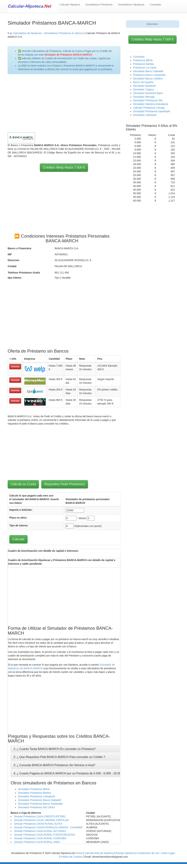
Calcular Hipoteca (70, 4)
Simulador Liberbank (145, 115)
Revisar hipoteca (125, 853)
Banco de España (143, 82)
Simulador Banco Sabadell (148, 71)
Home (79, 853)
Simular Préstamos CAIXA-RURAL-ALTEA (38, 823)
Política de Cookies (71, 856)
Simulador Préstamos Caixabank (36, 796)
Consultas (155, 4)
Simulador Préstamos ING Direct (36, 807)
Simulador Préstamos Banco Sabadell (39, 800)
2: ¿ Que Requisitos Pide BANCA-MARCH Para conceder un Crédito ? (59, 757)
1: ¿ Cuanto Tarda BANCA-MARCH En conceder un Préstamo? (55, 748)
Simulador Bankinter (144, 85)
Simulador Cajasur (143, 89)
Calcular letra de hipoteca (99, 853)
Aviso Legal (167, 853)
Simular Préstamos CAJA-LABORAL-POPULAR (41, 820)
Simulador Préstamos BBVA (34, 789)
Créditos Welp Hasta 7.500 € (64, 167)
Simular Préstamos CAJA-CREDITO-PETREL (40, 816)
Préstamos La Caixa (144, 67)
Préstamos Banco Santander (149, 74)
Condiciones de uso (148, 853)
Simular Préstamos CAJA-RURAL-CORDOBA (40, 838)
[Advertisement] (64, 103)
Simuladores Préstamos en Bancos (64, 33)
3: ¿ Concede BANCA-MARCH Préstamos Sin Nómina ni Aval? (54, 765)
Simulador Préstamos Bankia (34, 792)
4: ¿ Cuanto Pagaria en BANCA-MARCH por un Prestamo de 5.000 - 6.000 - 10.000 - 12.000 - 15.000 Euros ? (85, 773)
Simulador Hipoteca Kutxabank (150, 104)
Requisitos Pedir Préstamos (64, 484)
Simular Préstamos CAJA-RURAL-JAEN (37, 841)
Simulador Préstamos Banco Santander (40, 803)
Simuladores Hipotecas (131, 4)
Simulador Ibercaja (143, 96)
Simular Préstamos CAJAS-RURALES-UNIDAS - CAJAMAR (48, 827)
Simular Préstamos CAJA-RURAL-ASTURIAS (40, 831)
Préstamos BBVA (143, 60)
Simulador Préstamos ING (148, 100)
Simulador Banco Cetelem (148, 78)
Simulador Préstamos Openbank (151, 111)
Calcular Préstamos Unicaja (149, 107)
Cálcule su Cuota (23, 484)
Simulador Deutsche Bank (148, 93)
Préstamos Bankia (143, 63)
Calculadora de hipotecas (27, 33)
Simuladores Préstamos (99, 4)
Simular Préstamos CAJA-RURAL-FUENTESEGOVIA (44, 834)
